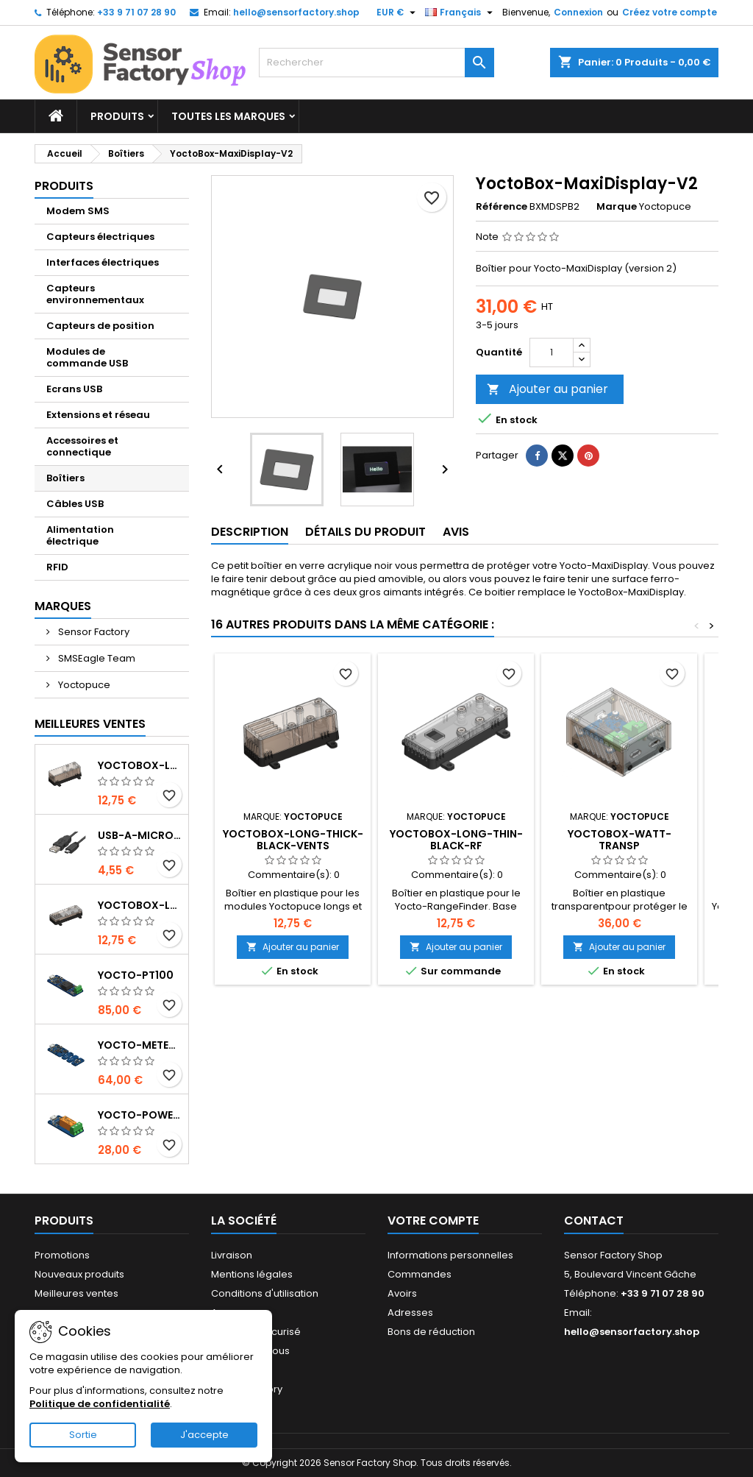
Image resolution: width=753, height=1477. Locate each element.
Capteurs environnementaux (95, 294)
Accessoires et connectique (82, 446)
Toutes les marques (228, 116)
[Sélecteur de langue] (460, 12)
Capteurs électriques (100, 237)
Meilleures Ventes (90, 723)
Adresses (410, 1313)
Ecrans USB (74, 389)
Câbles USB (75, 504)
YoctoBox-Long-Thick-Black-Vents (293, 839)
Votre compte (433, 1220)
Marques (63, 606)
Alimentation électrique (80, 535)
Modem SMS (78, 211)
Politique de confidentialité (99, 1404)
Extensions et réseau (98, 415)
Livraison (231, 1255)
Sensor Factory (92, 632)
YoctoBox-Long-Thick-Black (140, 765)
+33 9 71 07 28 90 (136, 12)
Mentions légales (252, 1274)
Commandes (420, 1274)
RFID (57, 567)
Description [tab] (249, 531)
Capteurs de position (100, 326)
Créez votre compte (669, 12)
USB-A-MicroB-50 (140, 835)
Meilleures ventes (76, 1293)
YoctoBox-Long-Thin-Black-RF (456, 839)
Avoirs (402, 1293)
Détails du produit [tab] (365, 531)
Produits (117, 116)
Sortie (83, 1435)
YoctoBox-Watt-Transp (619, 839)
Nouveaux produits (79, 1274)
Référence (501, 206)
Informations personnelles (450, 1255)
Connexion (578, 12)
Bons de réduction (431, 1332)
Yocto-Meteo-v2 (140, 1045)
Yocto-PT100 (136, 975)
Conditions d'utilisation (264, 1293)
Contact (594, 1220)
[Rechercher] (376, 62)
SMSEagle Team (95, 658)
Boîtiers (65, 478)
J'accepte (204, 1435)
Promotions (62, 1255)
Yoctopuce (83, 685)
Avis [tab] (456, 531)
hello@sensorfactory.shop (296, 12)
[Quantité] (551, 352)
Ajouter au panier (547, 388)
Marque (616, 206)
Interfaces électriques (102, 262)
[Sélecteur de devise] (397, 12)
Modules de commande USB (87, 357)
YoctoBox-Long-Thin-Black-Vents (140, 905)
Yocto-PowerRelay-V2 (140, 1115)
